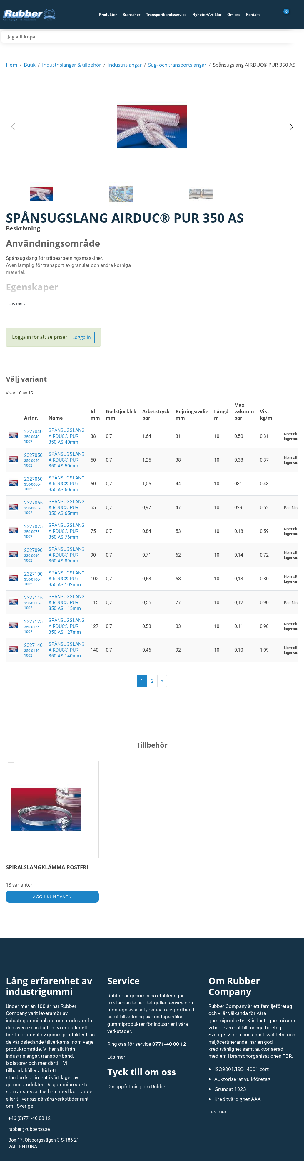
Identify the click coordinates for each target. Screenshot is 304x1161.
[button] (152, 127)
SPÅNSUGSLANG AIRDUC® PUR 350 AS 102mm (67, 578)
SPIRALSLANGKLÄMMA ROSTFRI (47, 867)
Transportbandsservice (166, 14)
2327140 (33, 649)
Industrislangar (125, 64)
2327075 (33, 531)
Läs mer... (18, 303)
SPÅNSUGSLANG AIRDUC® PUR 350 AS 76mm (67, 531)
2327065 (33, 507)
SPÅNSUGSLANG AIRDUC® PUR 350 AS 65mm (67, 507)
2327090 (33, 554)
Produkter (108, 14)
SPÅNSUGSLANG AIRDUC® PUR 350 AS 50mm (67, 460)
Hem (11, 64)
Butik (30, 64)
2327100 (33, 578)
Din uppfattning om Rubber (137, 1086)
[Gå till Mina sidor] (295, 14)
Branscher (131, 14)
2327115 (33, 602)
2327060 (33, 483)
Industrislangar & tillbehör (71, 64)
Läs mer (116, 1056)
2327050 (33, 459)
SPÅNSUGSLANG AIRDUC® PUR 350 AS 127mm (67, 626)
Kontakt (253, 14)
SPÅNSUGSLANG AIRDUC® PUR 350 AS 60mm (67, 483)
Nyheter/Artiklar (206, 14)
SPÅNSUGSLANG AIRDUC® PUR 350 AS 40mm (67, 436)
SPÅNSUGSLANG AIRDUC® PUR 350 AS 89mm (67, 555)
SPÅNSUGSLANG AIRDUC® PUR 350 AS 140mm (67, 650)
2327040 (33, 436)
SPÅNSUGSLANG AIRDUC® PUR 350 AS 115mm (67, 602)
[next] (162, 681)
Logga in (81, 337)
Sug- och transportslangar (177, 64)
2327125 (33, 626)
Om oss (233, 14)
